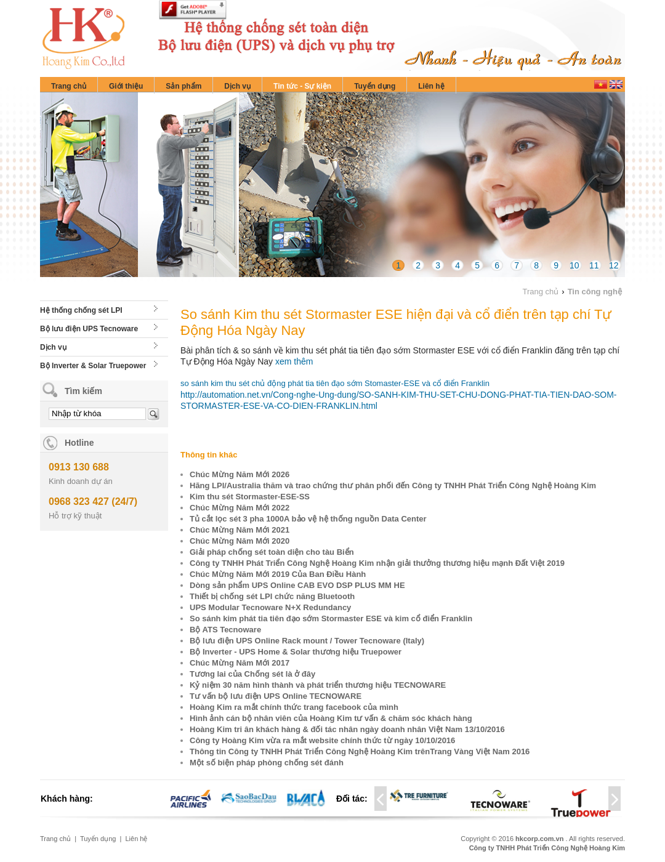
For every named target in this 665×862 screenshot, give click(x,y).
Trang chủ (68, 86)
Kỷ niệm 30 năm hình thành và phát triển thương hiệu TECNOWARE (318, 685)
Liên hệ (431, 86)
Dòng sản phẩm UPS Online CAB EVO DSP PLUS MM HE (297, 585)
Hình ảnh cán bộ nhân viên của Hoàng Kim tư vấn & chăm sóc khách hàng (331, 718)
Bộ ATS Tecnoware (225, 629)
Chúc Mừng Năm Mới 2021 (239, 529)
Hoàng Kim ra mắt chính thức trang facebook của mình (294, 707)
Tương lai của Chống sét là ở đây (252, 674)
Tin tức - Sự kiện (302, 86)
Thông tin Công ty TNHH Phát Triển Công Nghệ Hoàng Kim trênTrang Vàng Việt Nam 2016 (360, 751)
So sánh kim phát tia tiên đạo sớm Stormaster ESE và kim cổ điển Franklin (331, 618)
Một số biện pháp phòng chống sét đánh (267, 762)
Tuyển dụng (374, 86)
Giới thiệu (126, 86)
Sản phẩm (183, 86)
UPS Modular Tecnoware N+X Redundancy (270, 607)
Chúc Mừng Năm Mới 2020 (239, 541)
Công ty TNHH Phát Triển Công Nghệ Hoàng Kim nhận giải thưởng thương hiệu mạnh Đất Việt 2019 (377, 563)
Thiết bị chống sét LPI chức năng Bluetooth (272, 596)
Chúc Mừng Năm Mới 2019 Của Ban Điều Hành (278, 574)
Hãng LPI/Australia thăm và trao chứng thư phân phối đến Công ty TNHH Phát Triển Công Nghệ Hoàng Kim (393, 485)
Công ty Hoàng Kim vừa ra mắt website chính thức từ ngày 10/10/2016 (322, 740)
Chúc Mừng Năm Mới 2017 (239, 662)
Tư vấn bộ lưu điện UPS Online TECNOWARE (275, 696)
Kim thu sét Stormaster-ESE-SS (250, 496)
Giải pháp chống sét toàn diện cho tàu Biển (272, 552)
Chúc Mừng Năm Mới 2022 (239, 507)
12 (614, 265)
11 (594, 265)
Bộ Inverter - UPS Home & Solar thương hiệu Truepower (295, 651)
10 (574, 265)
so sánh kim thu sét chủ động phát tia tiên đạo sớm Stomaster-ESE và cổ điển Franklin (335, 383)
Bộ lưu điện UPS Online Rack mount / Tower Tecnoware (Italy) (307, 640)
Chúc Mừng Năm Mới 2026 (239, 474)
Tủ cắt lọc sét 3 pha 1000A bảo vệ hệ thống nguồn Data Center (308, 518)
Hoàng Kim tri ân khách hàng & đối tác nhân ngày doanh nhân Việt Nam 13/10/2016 (347, 729)
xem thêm (294, 361)
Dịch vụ (237, 86)
